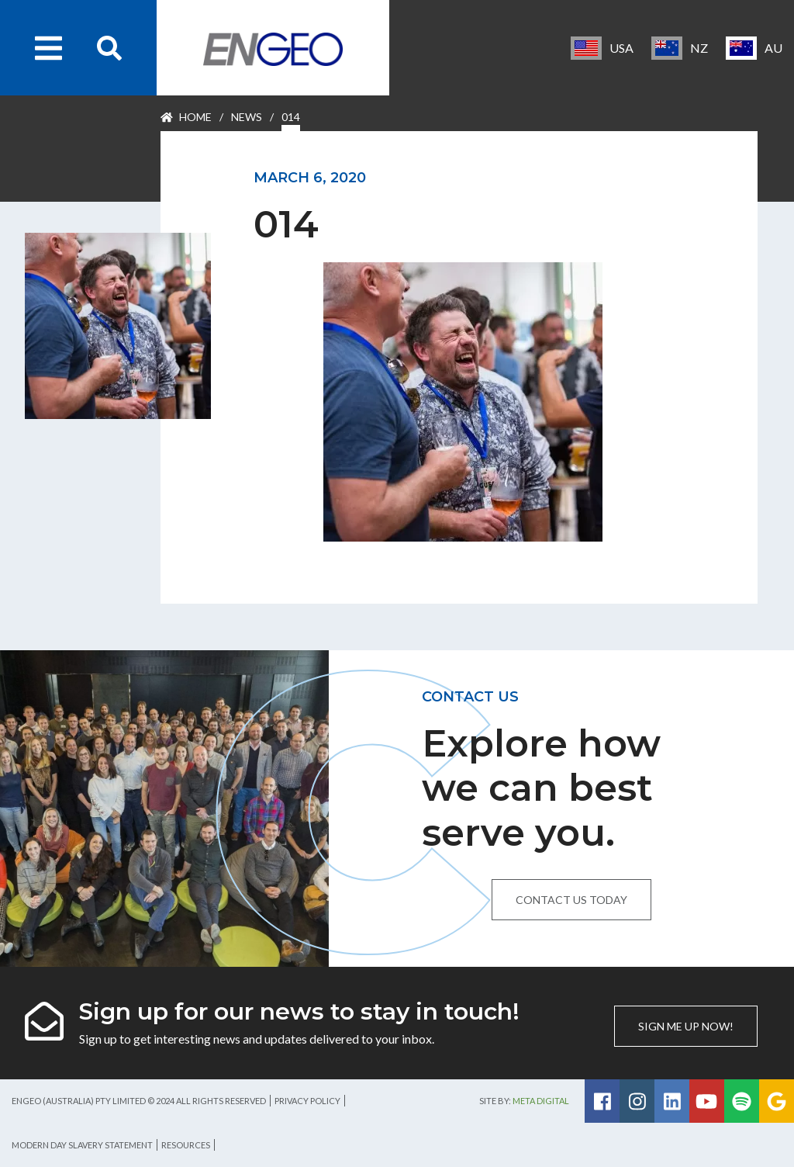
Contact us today (571, 899)
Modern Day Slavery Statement (82, 1145)
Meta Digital (541, 1101)
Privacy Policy (307, 1101)
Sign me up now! (686, 1026)
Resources (185, 1145)
